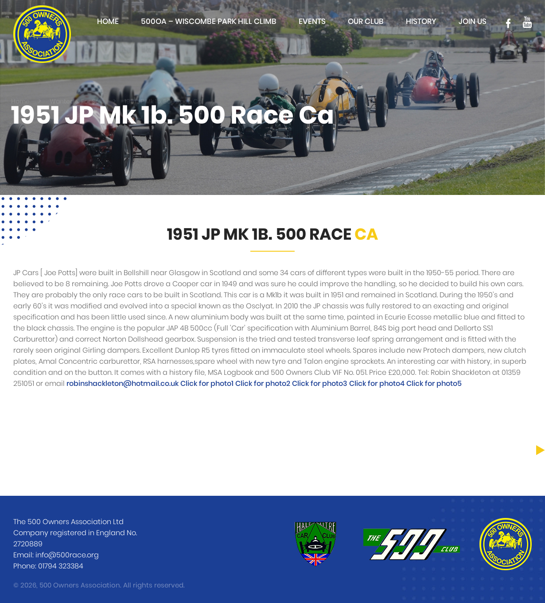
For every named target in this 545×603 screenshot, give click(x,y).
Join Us (473, 21)
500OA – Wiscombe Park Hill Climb (208, 21)
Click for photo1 (207, 383)
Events (312, 21)
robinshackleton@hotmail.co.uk (122, 383)
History (421, 21)
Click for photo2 (263, 383)
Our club (366, 21)
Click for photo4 (377, 383)
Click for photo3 (320, 383)
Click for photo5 (434, 383)
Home (108, 21)
